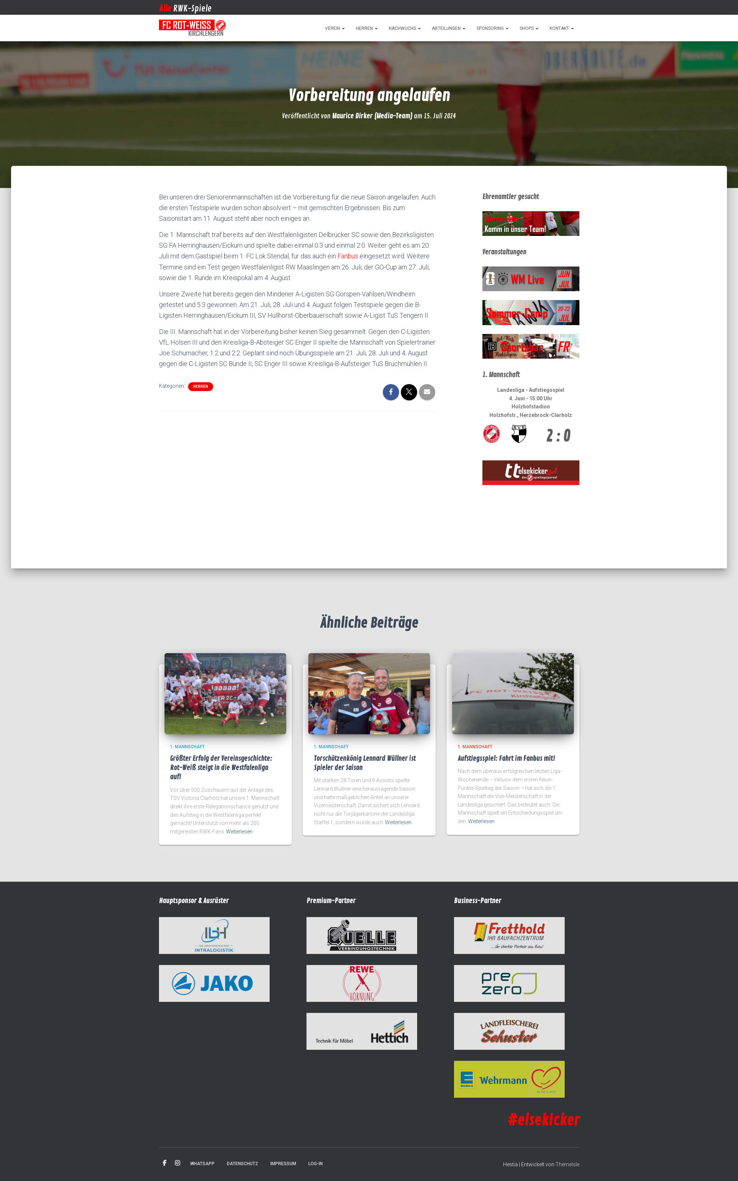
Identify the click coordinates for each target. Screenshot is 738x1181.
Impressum (283, 1163)
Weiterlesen (239, 832)
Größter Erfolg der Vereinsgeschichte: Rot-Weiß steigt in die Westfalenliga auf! (221, 768)
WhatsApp (202, 1163)
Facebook (164, 1163)
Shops (529, 28)
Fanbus (347, 256)
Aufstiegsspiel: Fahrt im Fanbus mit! (506, 759)
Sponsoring (493, 28)
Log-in (315, 1163)
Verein (335, 28)
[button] (343, 28)
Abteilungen (448, 28)
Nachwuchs (405, 28)
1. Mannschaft (187, 746)
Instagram (177, 1163)
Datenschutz (242, 1163)
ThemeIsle (567, 1164)
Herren (367, 28)
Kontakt (562, 28)
